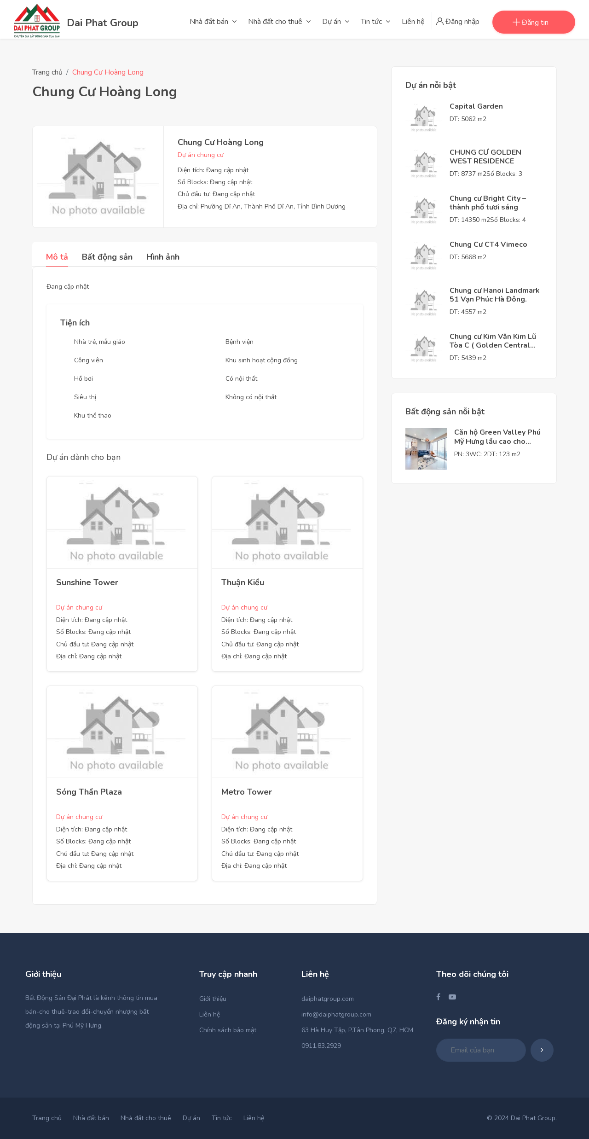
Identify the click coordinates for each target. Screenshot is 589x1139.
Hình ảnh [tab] (162, 256)
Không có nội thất (251, 397)
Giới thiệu (212, 998)
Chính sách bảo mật (227, 1030)
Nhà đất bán (91, 1118)
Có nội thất (241, 378)
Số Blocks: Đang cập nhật (215, 182)
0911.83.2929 (321, 1045)
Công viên (88, 360)
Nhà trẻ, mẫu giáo (99, 341)
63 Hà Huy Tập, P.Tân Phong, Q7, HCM (357, 1030)
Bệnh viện (239, 341)
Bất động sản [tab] (107, 256)
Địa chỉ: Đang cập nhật (88, 656)
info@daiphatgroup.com (336, 1014)
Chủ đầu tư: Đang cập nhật (216, 194)
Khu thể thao (92, 415)
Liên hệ (209, 1014)
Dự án (191, 1118)
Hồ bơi (83, 378)
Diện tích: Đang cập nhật (213, 170)
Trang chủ (47, 72)
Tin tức (222, 1118)
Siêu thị (85, 397)
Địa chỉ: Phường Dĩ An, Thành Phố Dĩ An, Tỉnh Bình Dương (262, 206)
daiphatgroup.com (327, 998)
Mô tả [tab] (57, 256)
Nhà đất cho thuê (146, 1118)
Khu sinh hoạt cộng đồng (261, 360)
